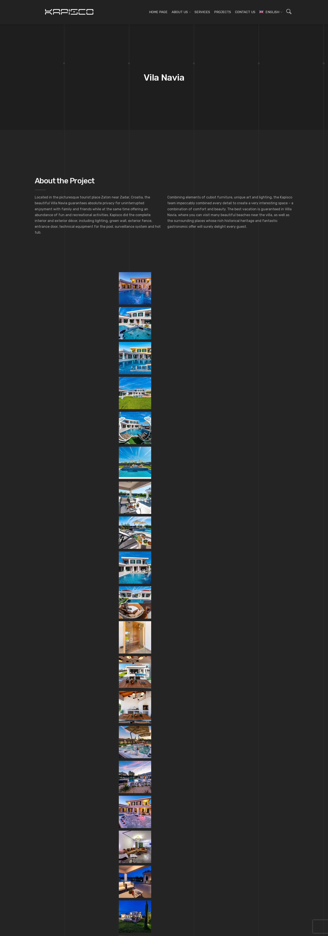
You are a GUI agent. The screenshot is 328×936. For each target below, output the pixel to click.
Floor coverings (137, 802)
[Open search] (288, 11)
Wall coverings (136, 796)
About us (180, 12)
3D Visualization (137, 814)
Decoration (134, 790)
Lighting (132, 784)
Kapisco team (51, 784)
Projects (222, 12)
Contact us (245, 12)
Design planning (137, 771)
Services (202, 12)
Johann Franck (48, 718)
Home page (158, 12)
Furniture (133, 777)
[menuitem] (269, 12)
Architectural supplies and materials (151, 808)
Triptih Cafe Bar (279, 718)
